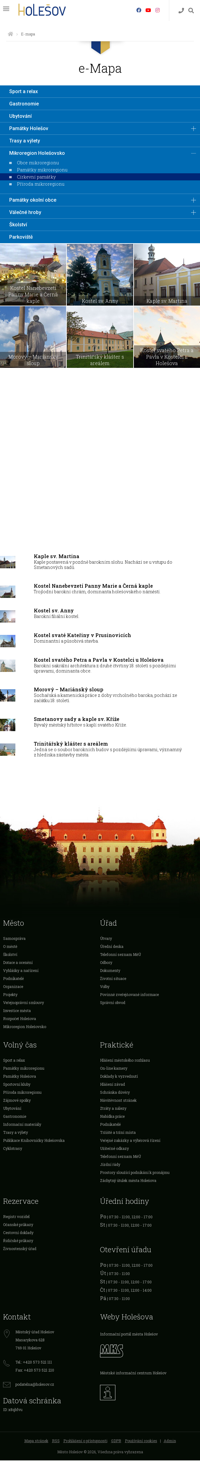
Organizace (13, 987)
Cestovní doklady (18, 1233)
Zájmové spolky (17, 1100)
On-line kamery (113, 1068)
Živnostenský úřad (19, 1249)
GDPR (116, 1441)
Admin (170, 1441)
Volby (105, 987)
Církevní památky (36, 177)
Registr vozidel (16, 1217)
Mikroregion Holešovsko (37, 153)
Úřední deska (111, 947)
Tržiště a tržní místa (118, 1132)
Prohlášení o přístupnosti (85, 1441)
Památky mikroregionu (42, 170)
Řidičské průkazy (18, 1241)
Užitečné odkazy (114, 1148)
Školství (18, 225)
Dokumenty (110, 971)
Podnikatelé (13, 979)
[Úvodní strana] (10, 33)
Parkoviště (21, 237)
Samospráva (14, 938)
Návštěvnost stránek (118, 1100)
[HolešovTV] (148, 10)
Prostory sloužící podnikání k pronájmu (135, 1173)
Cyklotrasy (12, 1148)
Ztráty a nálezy (113, 1108)
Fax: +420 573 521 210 (34, 1370)
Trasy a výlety (24, 141)
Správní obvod (112, 1003)
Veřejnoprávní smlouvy (23, 1003)
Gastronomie (24, 104)
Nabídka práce (112, 1116)
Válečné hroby (25, 212)
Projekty (10, 995)
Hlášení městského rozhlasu (125, 1060)
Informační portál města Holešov (129, 1334)
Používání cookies (141, 1441)
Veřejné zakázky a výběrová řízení (130, 1140)
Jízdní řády (110, 1165)
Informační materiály (22, 1124)
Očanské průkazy (18, 1225)
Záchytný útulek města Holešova (128, 1181)
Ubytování (20, 116)
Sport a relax (23, 91)
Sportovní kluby (16, 1084)
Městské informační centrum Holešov (133, 1373)
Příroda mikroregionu (40, 184)
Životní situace (113, 979)
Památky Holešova (19, 1076)
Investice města (17, 1011)
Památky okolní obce (32, 200)
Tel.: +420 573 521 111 (33, 1362)
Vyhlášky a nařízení (20, 971)
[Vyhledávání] (191, 10)
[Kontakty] (181, 10)
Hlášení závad (112, 1084)
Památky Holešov (28, 128)
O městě (10, 947)
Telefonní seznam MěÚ (120, 955)
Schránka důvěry (115, 1092)
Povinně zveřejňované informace (129, 995)
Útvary (106, 938)
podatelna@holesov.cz (34, 1384)
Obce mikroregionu (38, 163)
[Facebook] (139, 10)
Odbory (106, 963)
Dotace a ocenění (18, 963)
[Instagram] (157, 10)
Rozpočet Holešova (19, 1019)
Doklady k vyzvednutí (119, 1076)
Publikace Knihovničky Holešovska (34, 1140)
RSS (56, 1441)
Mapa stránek (36, 1441)
